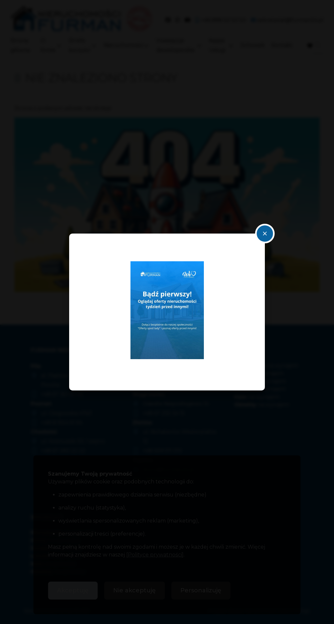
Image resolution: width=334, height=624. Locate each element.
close (265, 233)
